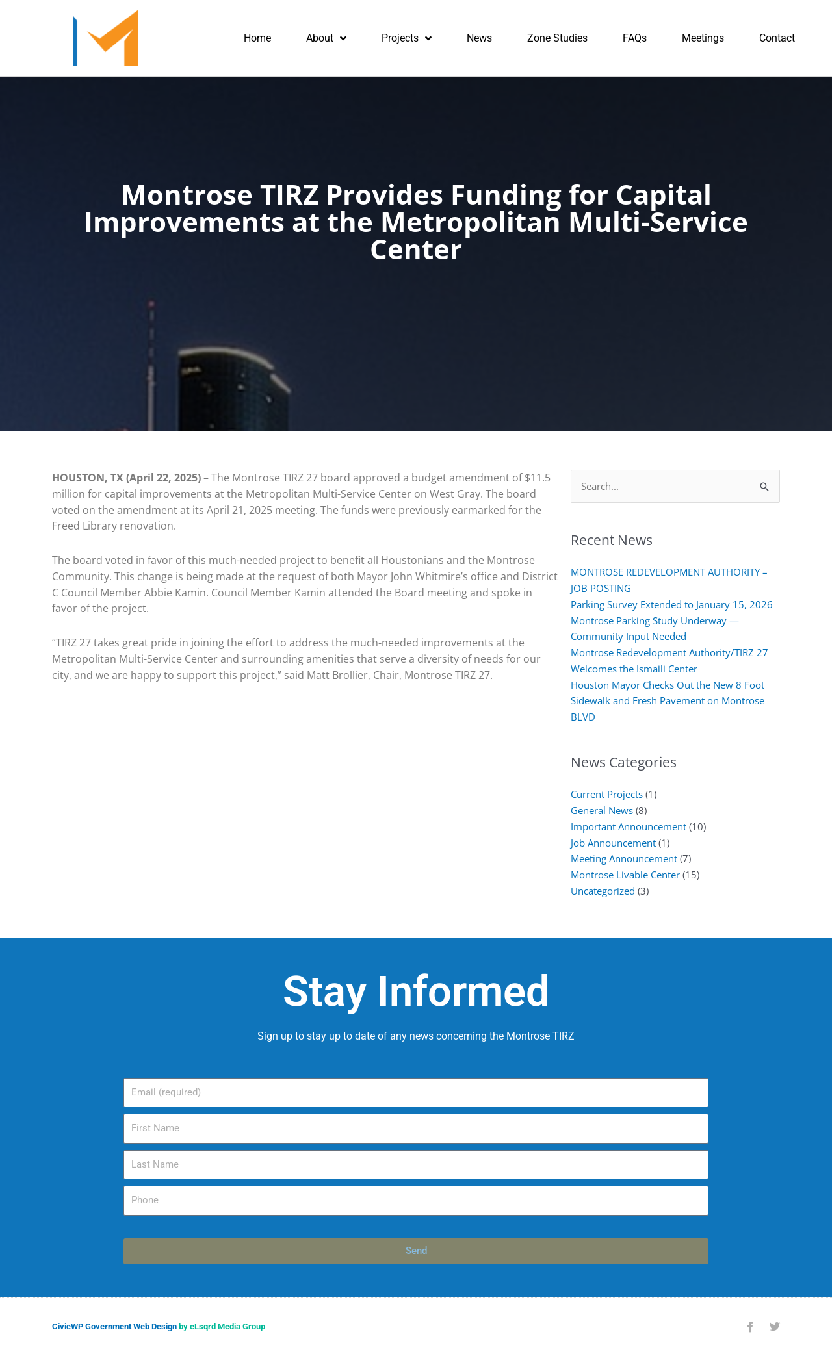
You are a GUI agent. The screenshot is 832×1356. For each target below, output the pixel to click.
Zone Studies (557, 38)
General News (602, 810)
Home (257, 38)
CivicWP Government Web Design (114, 1326)
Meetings (703, 38)
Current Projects (607, 793)
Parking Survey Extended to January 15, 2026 (672, 604)
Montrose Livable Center (625, 874)
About (326, 38)
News (479, 38)
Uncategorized (603, 890)
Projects (407, 38)
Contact (777, 38)
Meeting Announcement (624, 858)
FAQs (635, 38)
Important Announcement (628, 826)
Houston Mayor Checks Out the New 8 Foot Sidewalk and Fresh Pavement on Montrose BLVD (667, 701)
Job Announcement (613, 842)
